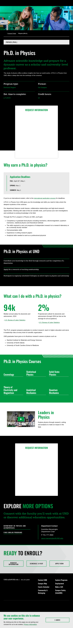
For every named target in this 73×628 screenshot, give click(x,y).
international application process (45, 198)
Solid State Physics (58, 373)
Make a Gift (59, 587)
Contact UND (42, 580)
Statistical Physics (35, 373)
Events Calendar (43, 587)
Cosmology (13, 374)
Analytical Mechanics (35, 391)
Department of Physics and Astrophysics (15, 527)
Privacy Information (30, 624)
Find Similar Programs (13, 532)
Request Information (14, 563)
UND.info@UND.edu (11, 579)
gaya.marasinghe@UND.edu (52, 538)
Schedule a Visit (36, 563)
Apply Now (59, 563)
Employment (59, 583)
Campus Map (42, 583)
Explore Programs (61, 580)
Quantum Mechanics (58, 391)
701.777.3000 (25, 579)
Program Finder (11, 33)
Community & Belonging (43, 591)
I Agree (62, 620)
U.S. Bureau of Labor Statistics (15, 320)
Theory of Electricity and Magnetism (13, 390)
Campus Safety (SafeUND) (60, 591)
